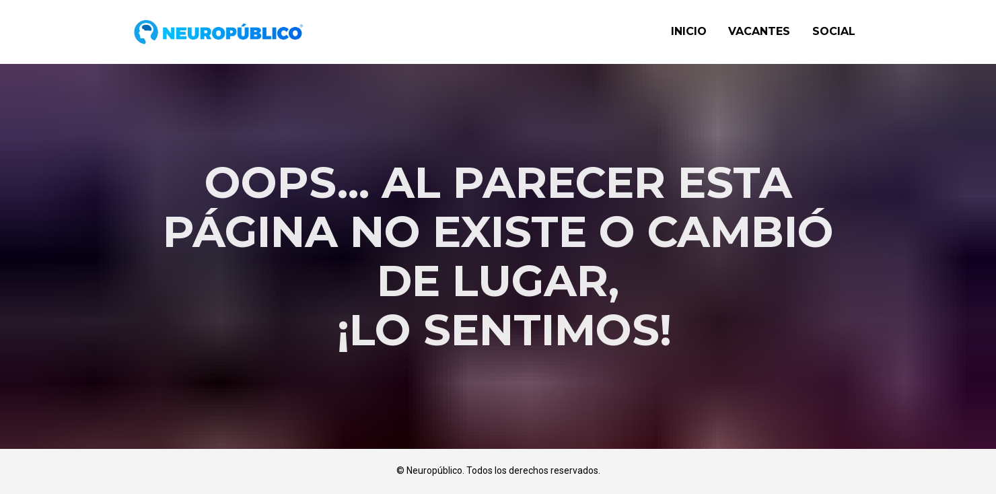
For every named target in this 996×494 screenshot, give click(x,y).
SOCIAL (833, 31)
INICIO (689, 31)
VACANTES (759, 31)
